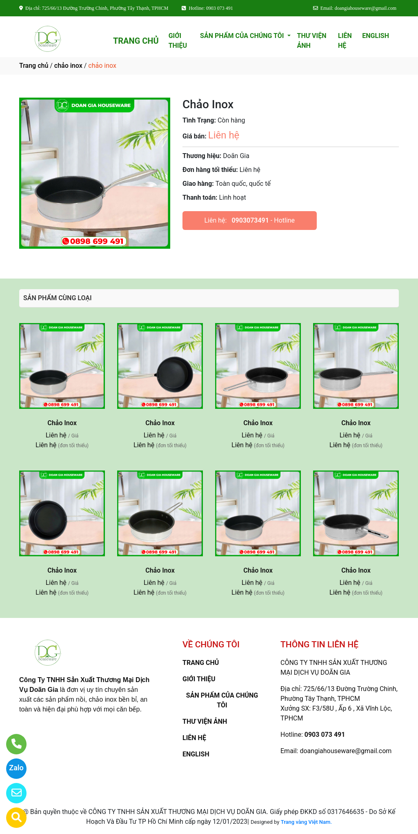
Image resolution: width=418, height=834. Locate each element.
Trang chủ (33, 65)
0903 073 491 (325, 734)
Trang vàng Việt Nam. (306, 822)
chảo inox (68, 65)
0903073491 (250, 220)
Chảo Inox (62, 423)
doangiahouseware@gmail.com (345, 751)
